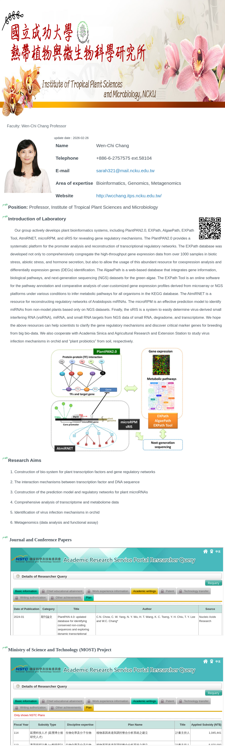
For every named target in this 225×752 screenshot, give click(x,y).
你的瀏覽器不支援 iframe (116, 591)
